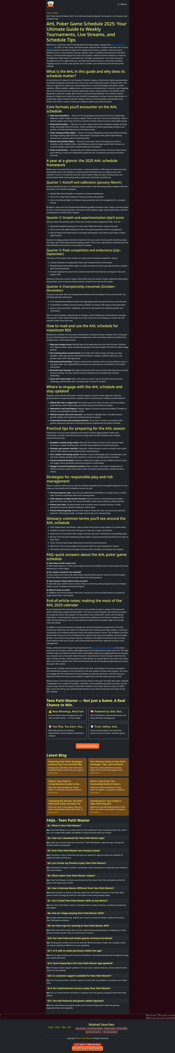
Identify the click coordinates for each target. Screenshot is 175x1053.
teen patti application (110, 1032)
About (57, 1027)
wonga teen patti (109, 1029)
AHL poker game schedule (103, 648)
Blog (55, 13)
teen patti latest (122, 1029)
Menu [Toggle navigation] (122, 4)
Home (49, 13)
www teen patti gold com (94, 1032)
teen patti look (80, 1029)
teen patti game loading (94, 1029)
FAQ (69, 1027)
